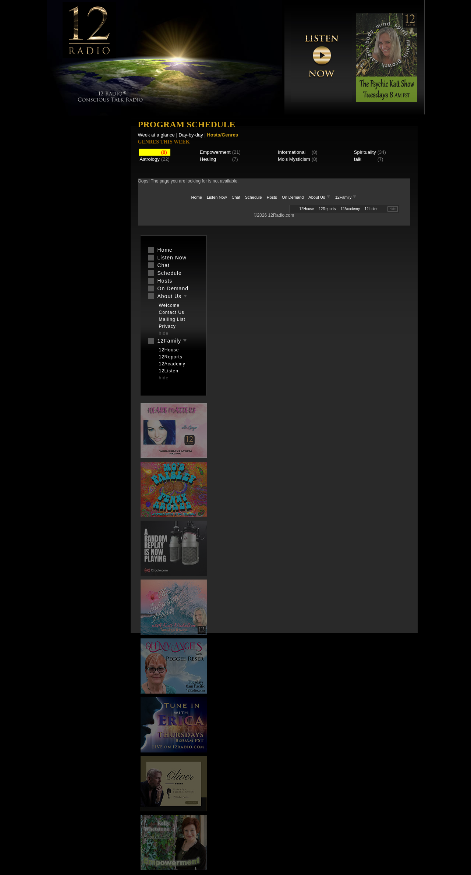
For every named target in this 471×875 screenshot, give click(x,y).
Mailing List (172, 319)
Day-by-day (190, 135)
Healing (208, 159)
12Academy (350, 209)
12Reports (327, 209)
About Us (319, 197)
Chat (236, 197)
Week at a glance (156, 135)
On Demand (293, 197)
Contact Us (171, 312)
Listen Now (217, 197)
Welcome (169, 305)
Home (196, 197)
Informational (291, 152)
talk (357, 159)
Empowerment (215, 152)
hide (392, 209)
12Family (346, 197)
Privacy (167, 326)
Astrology (150, 159)
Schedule (253, 197)
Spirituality (365, 152)
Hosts (272, 197)
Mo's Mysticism (294, 159)
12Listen (372, 209)
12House (306, 209)
